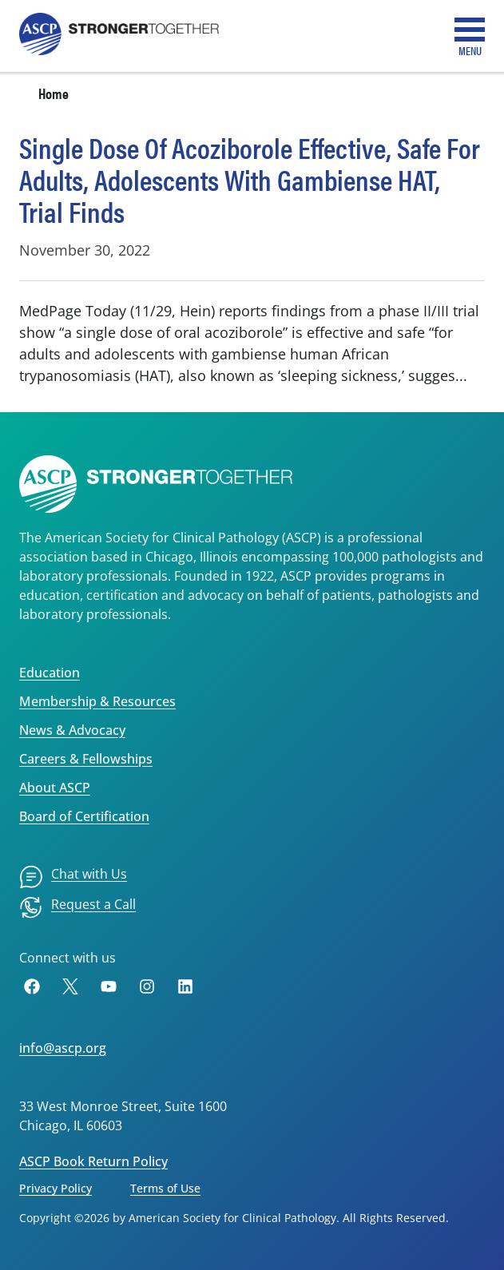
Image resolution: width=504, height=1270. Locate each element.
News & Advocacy (72, 730)
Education (49, 672)
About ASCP (54, 787)
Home (53, 93)
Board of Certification (84, 816)
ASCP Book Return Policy (93, 1161)
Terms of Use (165, 1188)
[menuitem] (73, 877)
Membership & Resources (97, 701)
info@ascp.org (62, 1048)
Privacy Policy (55, 1188)
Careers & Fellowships (86, 759)
